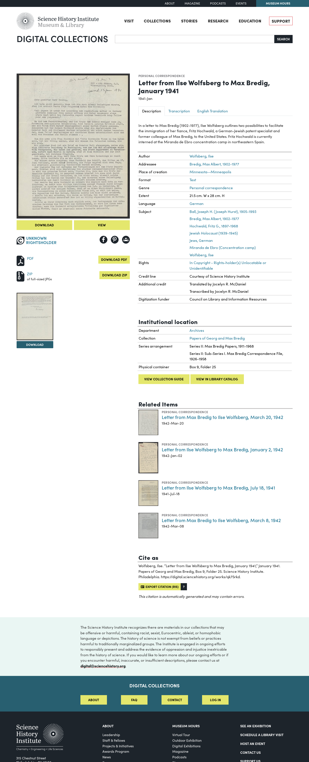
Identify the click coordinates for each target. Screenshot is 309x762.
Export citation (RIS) (160, 586)
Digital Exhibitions (186, 746)
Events (241, 3)
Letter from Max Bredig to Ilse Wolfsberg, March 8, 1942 (221, 520)
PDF (30, 258)
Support (281, 21)
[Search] (194, 39)
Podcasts (218, 3)
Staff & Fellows (113, 740)
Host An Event (252, 743)
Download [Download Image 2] (35, 344)
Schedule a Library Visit (262, 734)
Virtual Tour (181, 734)
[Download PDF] (20, 260)
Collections (157, 21)
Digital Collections (62, 38)
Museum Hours (278, 3)
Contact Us (250, 752)
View (102, 225)
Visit (129, 21)
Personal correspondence (161, 76)
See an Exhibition (255, 725)
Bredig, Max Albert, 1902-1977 (214, 164)
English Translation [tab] (212, 111)
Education (250, 21)
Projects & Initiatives (118, 746)
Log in (215, 699)
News (106, 757)
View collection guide (164, 379)
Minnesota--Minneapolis (210, 171)
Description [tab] (151, 111)
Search (283, 39)
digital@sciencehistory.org (102, 665)
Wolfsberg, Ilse (202, 156)
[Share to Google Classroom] (126, 240)
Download (44, 225)
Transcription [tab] (179, 111)
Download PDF (114, 259)
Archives (197, 330)
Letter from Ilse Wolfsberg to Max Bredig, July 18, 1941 (218, 487)
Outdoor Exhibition (187, 740)
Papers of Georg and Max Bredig (217, 338)
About (170, 3)
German (197, 203)
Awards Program (115, 751)
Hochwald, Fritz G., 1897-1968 (214, 226)
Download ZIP (114, 275)
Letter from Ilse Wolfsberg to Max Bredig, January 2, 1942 (222, 449)
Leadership (111, 734)
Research (218, 21)
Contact (175, 699)
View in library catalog (217, 379)
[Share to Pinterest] (115, 240)
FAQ (134, 699)
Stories (189, 21)
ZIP (29, 273)
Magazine (192, 3)
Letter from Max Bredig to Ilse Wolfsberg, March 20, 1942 (222, 417)
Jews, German (201, 240)
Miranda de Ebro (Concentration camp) (223, 247)
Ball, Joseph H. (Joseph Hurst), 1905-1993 (223, 211)
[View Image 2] (35, 316)
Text (193, 179)
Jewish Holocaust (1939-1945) (214, 233)
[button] (184, 586)
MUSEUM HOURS (186, 725)
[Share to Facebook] (103, 240)
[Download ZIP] (20, 275)
